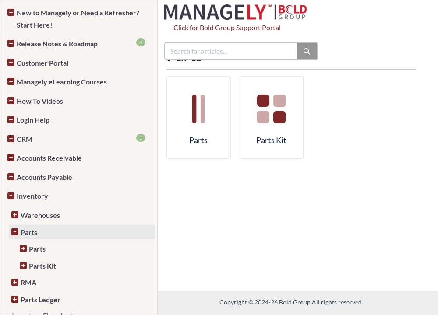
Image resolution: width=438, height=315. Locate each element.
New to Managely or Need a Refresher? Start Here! (78, 18)
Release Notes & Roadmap (81, 43)
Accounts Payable (44, 177)
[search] (231, 51)
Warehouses (40, 215)
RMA (28, 282)
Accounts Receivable (49, 158)
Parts (29, 232)
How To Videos (40, 101)
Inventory (32, 196)
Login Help (33, 120)
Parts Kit (42, 266)
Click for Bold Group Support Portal (227, 27)
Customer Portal (42, 63)
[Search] (307, 51)
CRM (81, 138)
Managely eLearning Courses (62, 81)
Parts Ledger (40, 299)
